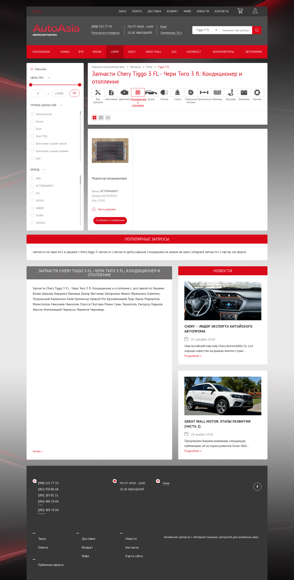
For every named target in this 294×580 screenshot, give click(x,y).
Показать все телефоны (105, 33)
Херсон (38, 309)
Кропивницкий (117, 299)
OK (74, 93)
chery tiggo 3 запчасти (95, 252)
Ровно (108, 304)
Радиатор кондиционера (109, 178)
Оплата (137, 11)
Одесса (85, 304)
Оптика (164, 94)
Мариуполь (152, 299)
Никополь (72, 304)
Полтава (97, 304)
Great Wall (153, 52)
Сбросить (40, 69)
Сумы (117, 304)
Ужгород (144, 304)
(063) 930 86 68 (48, 489)
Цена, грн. (37, 77)
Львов (139, 299)
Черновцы (97, 309)
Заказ (122, 11)
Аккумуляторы (223, 52)
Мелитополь (41, 304)
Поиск (256, 30)
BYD (81, 52)
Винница (74, 293)
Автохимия (253, 52)
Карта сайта (128, 548)
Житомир (97, 293)
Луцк (131, 299)
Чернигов (83, 309)
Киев (70, 299)
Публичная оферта (45, 554)
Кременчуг (82, 299)
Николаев (58, 304)
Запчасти (135, 67)
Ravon (97, 52)
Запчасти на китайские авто (108, 67)
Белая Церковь (43, 293)
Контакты (222, 11)
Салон (177, 94)
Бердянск (60, 293)
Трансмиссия (204, 94)
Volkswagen (41, 52)
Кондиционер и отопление (138, 97)
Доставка (154, 11)
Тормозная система (191, 96)
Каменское (58, 299)
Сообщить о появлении (110, 220)
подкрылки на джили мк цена (169, 252)
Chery (115, 52)
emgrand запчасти (204, 252)
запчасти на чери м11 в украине (55, 252)
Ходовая (230, 94)
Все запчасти (98, 96)
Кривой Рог (98, 299)
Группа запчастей (43, 105)
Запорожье (112, 293)
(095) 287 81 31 (48, 495)
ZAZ (174, 52)
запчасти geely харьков (130, 252)
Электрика (244, 94)
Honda (65, 52)
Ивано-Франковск (133, 293)
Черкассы (69, 309)
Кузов (151, 94)
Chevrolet (193, 52)
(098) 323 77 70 (101, 26)
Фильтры (217, 94)
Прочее (257, 94)
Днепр (85, 293)
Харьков (157, 304)
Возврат (172, 11)
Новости (203, 11)
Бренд (35, 169)
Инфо (187, 11)
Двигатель (124, 94)
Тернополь (129, 304)
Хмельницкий (52, 309)
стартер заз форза (233, 252)
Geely (132, 52)
